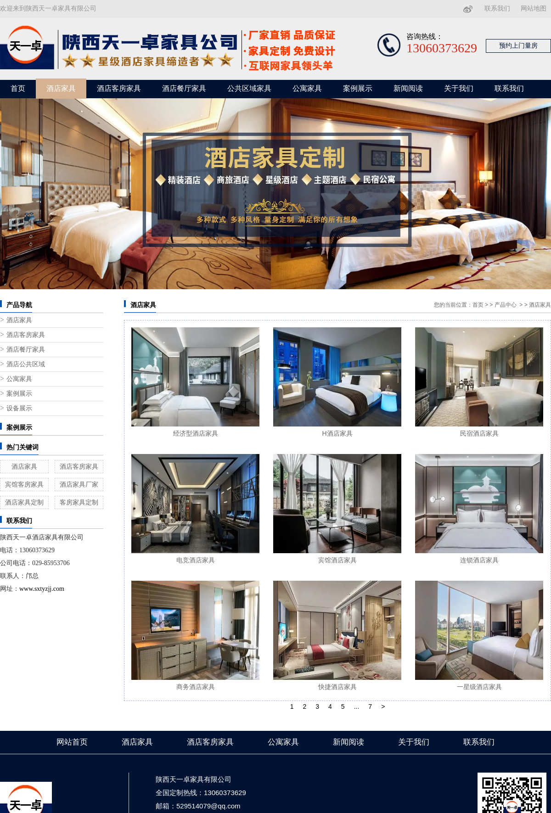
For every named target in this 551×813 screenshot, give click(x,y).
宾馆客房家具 (24, 484)
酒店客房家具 (119, 88)
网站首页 (72, 742)
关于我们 (458, 88)
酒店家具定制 (24, 502)
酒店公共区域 (25, 364)
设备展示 (19, 408)
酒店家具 (61, 88)
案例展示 (357, 88)
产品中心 (506, 305)
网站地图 (533, 8)
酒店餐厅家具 (184, 88)
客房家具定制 (79, 502)
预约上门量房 (518, 45)
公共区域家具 (249, 88)
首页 (18, 88)
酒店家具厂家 (79, 484)
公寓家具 (307, 88)
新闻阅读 (408, 88)
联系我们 (497, 8)
